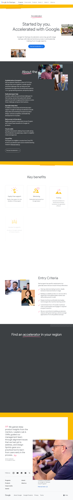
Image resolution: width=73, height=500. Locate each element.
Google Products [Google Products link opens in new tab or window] (28, 495)
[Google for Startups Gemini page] (7, 489)
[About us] (24, 483)
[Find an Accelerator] (36, 46)
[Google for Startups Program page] (7, 480)
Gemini (40, 2)
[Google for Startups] (8, 2)
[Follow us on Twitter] (29, 473)
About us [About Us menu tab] (52, 2)
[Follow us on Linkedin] (21, 473)
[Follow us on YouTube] (17, 473)
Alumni (46, 2)
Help (65, 495)
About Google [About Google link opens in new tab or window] (18, 495)
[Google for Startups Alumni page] (23, 480)
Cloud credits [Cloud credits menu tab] (27, 2)
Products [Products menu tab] (34, 2)
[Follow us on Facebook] (25, 473)
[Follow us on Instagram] (13, 473)
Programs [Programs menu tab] (20, 2)
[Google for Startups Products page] (7, 483)
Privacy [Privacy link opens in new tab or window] (36, 495)
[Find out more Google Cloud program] (43, 487)
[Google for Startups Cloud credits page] (9, 486)
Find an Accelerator (13, 150)
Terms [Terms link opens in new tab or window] (42, 495)
